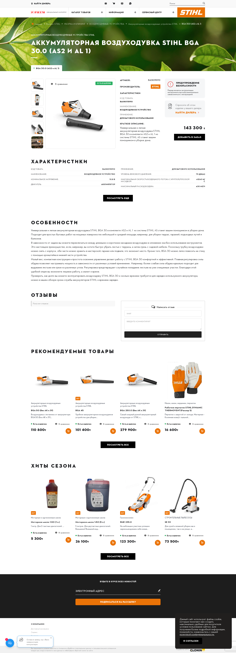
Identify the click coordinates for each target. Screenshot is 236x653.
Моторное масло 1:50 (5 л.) (90, 521)
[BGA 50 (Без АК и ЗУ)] (52, 363)
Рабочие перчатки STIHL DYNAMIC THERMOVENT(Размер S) (184, 409)
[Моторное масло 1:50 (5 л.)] (97, 477)
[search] (187, 3)
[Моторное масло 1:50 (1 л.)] (52, 477)
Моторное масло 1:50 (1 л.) (45, 521)
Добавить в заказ (189, 137)
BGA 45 (79, 410)
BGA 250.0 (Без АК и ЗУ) (133, 410)
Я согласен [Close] (190, 640)
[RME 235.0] (142, 477)
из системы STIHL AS (146, 230)
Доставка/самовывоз (40, 628)
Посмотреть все (118, 444)
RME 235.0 (126, 521)
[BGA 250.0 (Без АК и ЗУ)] (142, 363)
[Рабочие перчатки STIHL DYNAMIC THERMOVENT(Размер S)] (186, 363)
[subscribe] (117, 591)
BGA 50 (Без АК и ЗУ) (42, 410)
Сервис (34, 632)
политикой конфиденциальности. (197, 634)
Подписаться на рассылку (118, 601)
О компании (37, 624)
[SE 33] (186, 477)
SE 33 (168, 521)
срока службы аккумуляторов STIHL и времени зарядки (87, 280)
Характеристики (130, 93)
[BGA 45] (97, 363)
